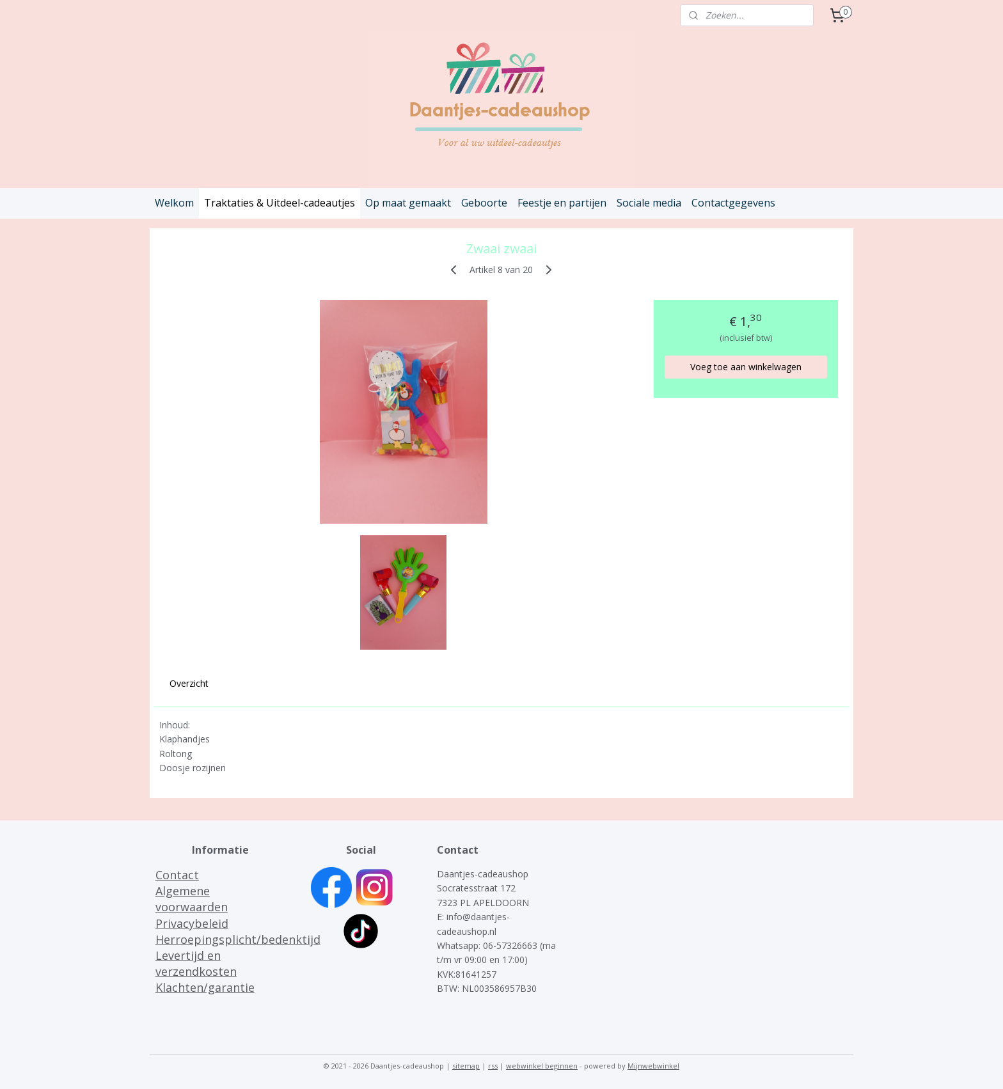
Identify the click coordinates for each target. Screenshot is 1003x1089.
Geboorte (484, 203)
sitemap (466, 1065)
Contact (177, 874)
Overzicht (189, 683)
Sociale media (649, 203)
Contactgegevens (733, 203)
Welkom (174, 203)
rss (493, 1065)
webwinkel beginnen (542, 1065)
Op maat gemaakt (408, 203)
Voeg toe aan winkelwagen (746, 367)
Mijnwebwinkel (653, 1065)
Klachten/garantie (205, 987)
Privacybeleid (191, 923)
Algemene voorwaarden (191, 898)
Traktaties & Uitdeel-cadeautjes (279, 203)
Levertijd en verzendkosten (196, 963)
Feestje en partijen (561, 203)
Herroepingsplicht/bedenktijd (237, 939)
